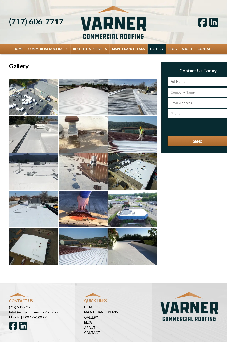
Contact (205, 47)
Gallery (156, 47)
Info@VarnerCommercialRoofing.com (34, 310)
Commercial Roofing (48, 47)
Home (18, 47)
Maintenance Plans (128, 47)
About (187, 47)
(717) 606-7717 (35, 20)
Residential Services (90, 47)
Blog (172, 47)
